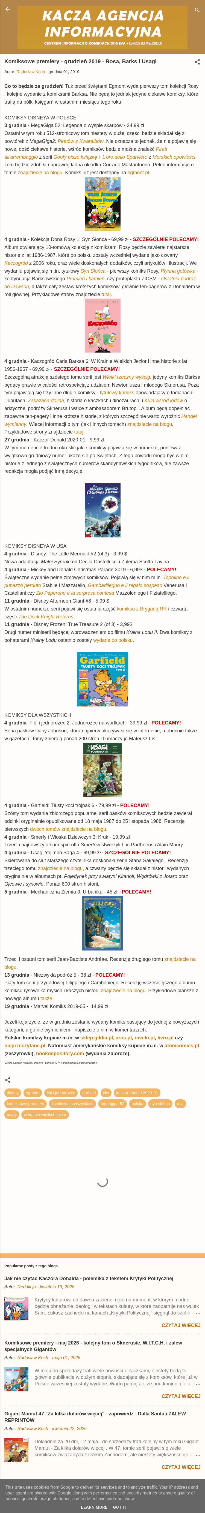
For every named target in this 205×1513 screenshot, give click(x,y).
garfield (89, 1092)
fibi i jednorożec (61, 1092)
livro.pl (166, 1037)
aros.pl (124, 1037)
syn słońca (160, 1103)
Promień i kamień (85, 278)
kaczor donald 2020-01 (137, 1092)
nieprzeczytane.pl (24, 1045)
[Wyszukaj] (197, 11)
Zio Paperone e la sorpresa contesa (75, 593)
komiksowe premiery (25, 1103)
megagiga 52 (112, 1103)
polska (137, 1103)
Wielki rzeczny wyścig (126, 377)
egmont (33, 1092)
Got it (120, 1507)
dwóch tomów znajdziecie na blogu (68, 829)
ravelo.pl (144, 1037)
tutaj (106, 294)
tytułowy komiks (117, 392)
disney (13, 1092)
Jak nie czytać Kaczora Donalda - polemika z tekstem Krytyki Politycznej (88, 1278)
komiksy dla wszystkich (72, 1103)
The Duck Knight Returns (45, 616)
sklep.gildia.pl (96, 1037)
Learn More (94, 1507)
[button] (197, 63)
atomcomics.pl (182, 1045)
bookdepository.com (60, 1053)
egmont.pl (138, 172)
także (46, 998)
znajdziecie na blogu (40, 172)
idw (106, 1092)
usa (180, 1103)
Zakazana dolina (46, 400)
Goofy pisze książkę (75, 157)
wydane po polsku (113, 640)
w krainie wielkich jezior (45, 1114)
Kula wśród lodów (163, 400)
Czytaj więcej (181, 1325)
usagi (12, 1114)
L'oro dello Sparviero (125, 157)
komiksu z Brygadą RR (142, 609)
